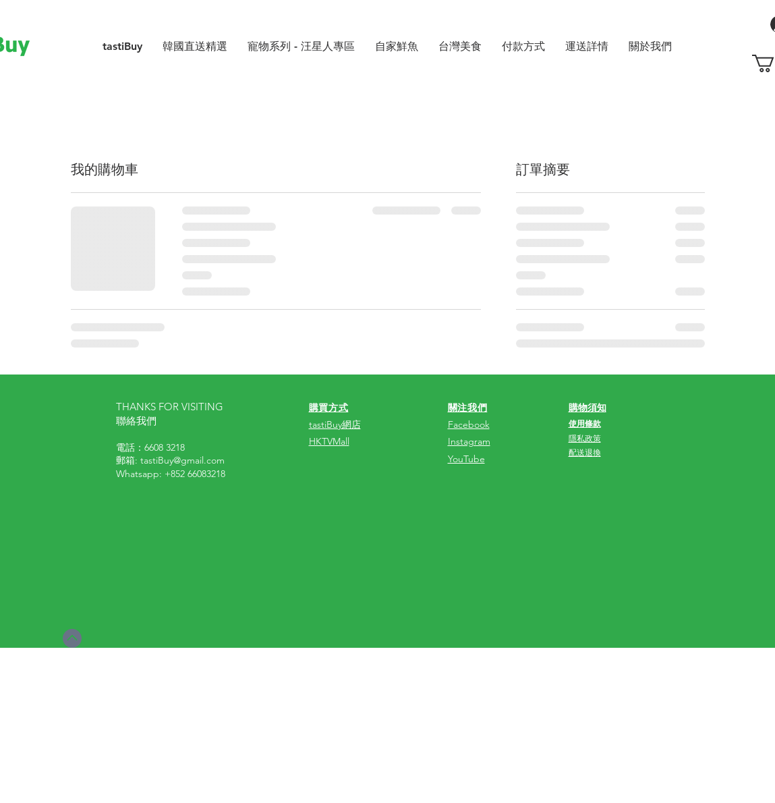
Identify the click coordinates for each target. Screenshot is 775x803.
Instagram (469, 441)
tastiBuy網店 (335, 424)
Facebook (469, 424)
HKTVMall (329, 441)
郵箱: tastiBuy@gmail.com (170, 460)
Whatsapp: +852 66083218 (170, 474)
